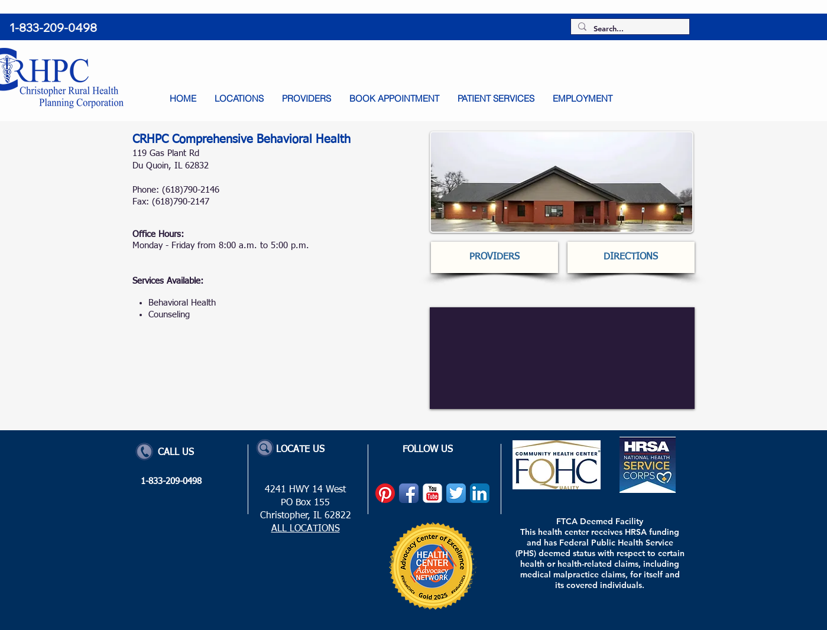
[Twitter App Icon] (456, 493)
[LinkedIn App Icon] (479, 493)
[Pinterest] (385, 493)
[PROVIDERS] (494, 257)
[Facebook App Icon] (409, 493)
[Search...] (629, 28)
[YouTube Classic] (432, 493)
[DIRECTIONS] (631, 257)
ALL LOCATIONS (305, 529)
